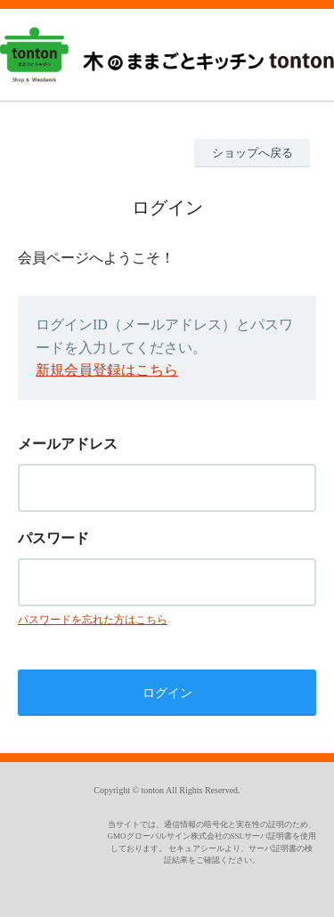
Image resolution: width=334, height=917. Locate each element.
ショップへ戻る (252, 152)
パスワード (53, 538)
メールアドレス (68, 443)
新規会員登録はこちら (107, 369)
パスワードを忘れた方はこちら (92, 619)
